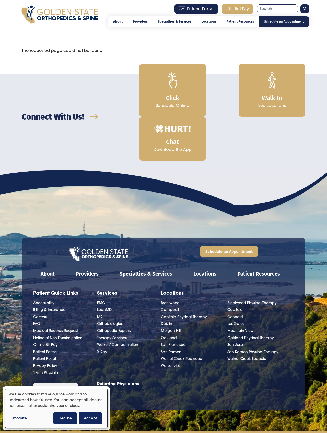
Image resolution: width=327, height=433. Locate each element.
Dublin (166, 279)
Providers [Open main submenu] (140, 21)
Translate (72, 354)
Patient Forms (44, 307)
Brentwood (170, 258)
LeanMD (104, 265)
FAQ (36, 279)
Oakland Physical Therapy (250, 293)
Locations (204, 229)
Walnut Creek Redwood (181, 314)
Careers (40, 272)
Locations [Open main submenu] (208, 21)
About (118, 21)
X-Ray (102, 307)
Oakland (169, 293)
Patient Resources (259, 229)
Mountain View (240, 286)
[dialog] (56, 408)
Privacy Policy (45, 321)
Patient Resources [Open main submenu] (240, 21)
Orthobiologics (110, 279)
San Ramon (171, 307)
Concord (235, 272)
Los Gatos (235, 279)
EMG (101, 258)
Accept (90, 418)
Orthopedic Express (114, 286)
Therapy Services (112, 293)
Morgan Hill (171, 286)
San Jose (235, 300)
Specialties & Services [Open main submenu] (174, 21)
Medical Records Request (55, 286)
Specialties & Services (146, 229)
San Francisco (173, 300)
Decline (65, 418)
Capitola (235, 265)
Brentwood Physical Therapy (252, 258)
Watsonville (170, 321)
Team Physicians (47, 328)
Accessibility (43, 258)
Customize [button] (18, 418)
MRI (100, 272)
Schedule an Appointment (284, 21)
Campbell (170, 265)
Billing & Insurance (49, 265)
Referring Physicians (118, 339)
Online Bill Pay (45, 300)
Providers (87, 229)
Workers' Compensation (117, 300)
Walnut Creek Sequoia (246, 314)
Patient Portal (196, 8)
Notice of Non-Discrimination (58, 293)
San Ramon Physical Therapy (252, 307)
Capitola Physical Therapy (184, 272)
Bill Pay (237, 8)
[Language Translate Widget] (55, 345)
